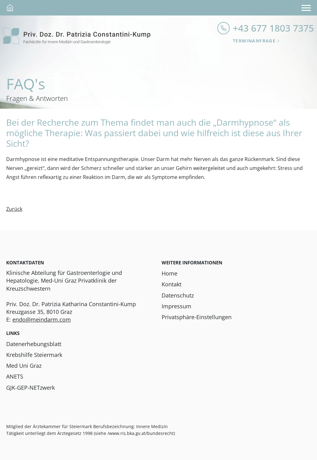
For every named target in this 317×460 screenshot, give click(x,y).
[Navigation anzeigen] (306, 8)
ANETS (14, 376)
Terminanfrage (254, 41)
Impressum (176, 306)
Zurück (14, 209)
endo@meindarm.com (41, 319)
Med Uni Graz (23, 365)
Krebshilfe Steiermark (34, 354)
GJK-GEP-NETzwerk (30, 387)
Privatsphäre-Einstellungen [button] (197, 317)
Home (169, 273)
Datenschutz (178, 295)
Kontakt (171, 284)
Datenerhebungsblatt (33, 344)
